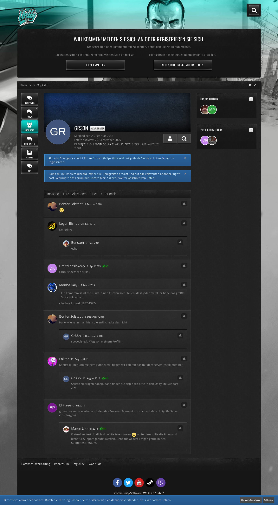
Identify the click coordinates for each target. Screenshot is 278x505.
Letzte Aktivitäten (75, 194)
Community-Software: (139, 493)
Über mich (108, 194)
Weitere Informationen (250, 500)
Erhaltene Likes (103, 144)
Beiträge (79, 144)
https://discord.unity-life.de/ (123, 158)
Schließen (268, 500)
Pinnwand (52, 194)
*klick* (111, 178)
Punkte (125, 144)
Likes (93, 194)
